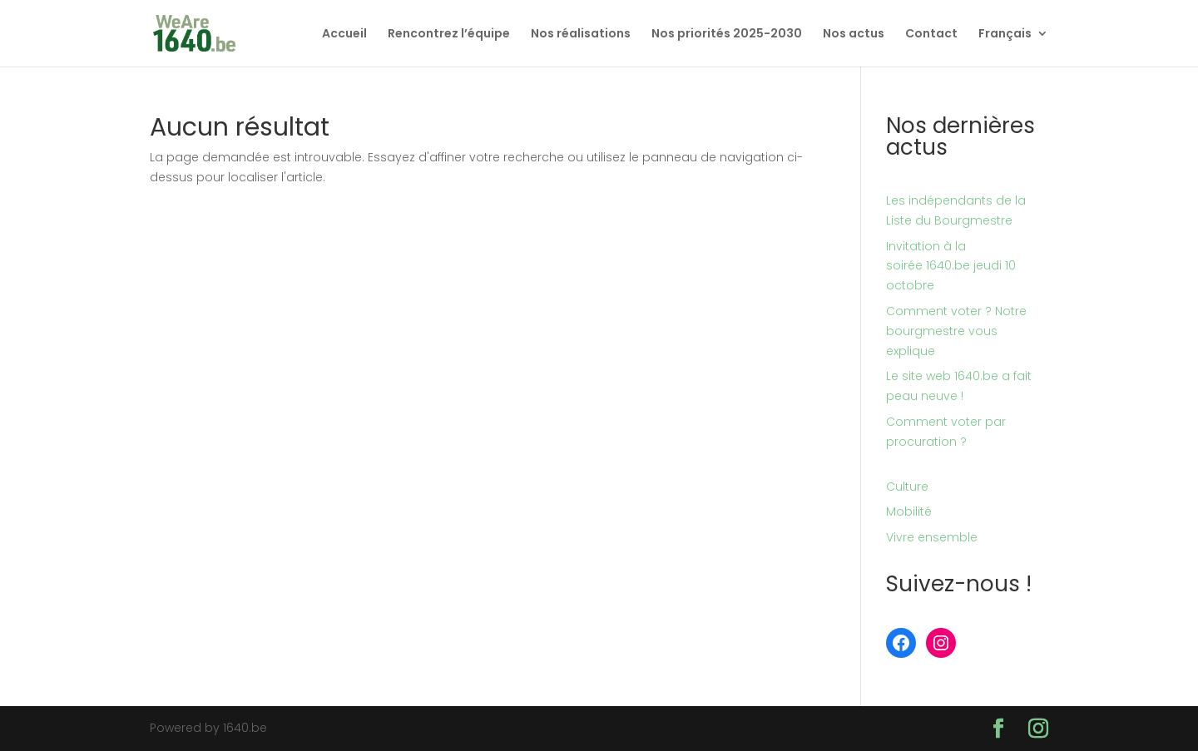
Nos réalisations (581, 34)
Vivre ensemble (932, 537)
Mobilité (909, 511)
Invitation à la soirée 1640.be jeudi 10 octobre (951, 266)
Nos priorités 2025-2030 (726, 34)
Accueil (344, 34)
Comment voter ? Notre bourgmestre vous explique (956, 331)
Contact (931, 34)
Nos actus (853, 34)
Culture (907, 486)
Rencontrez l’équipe (449, 34)
